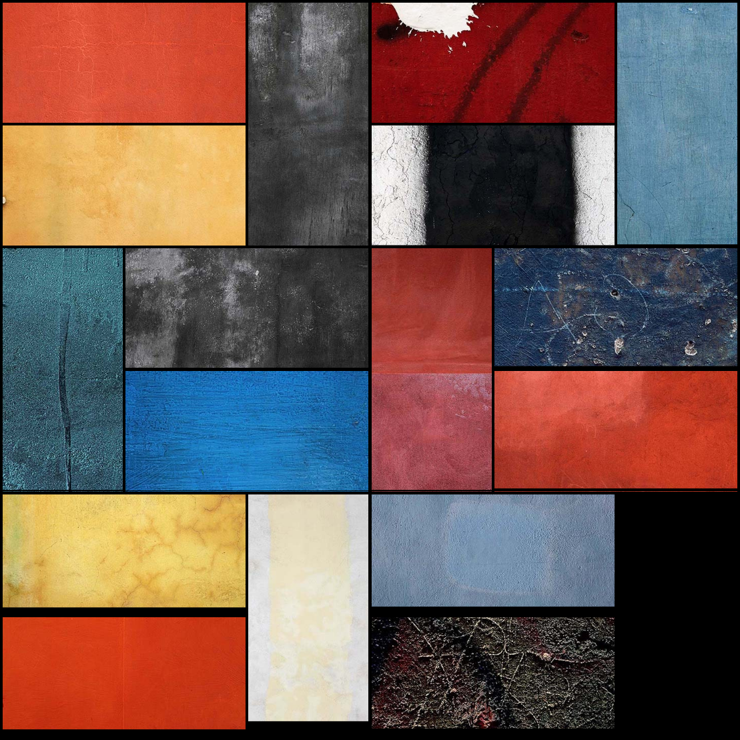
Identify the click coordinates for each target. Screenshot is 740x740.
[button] (124, 63)
